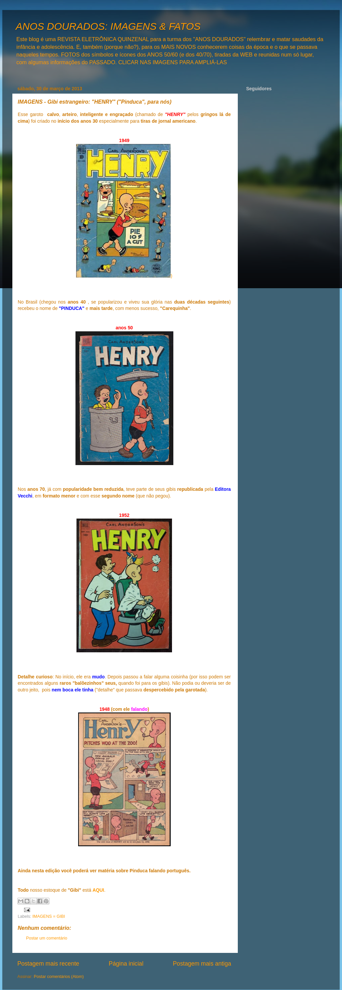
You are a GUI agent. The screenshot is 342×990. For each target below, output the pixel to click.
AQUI (98, 890)
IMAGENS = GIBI (48, 916)
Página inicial (126, 963)
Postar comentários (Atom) (59, 976)
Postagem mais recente (48, 963)
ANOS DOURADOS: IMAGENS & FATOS (108, 26)
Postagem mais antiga (202, 963)
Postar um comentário (46, 938)
